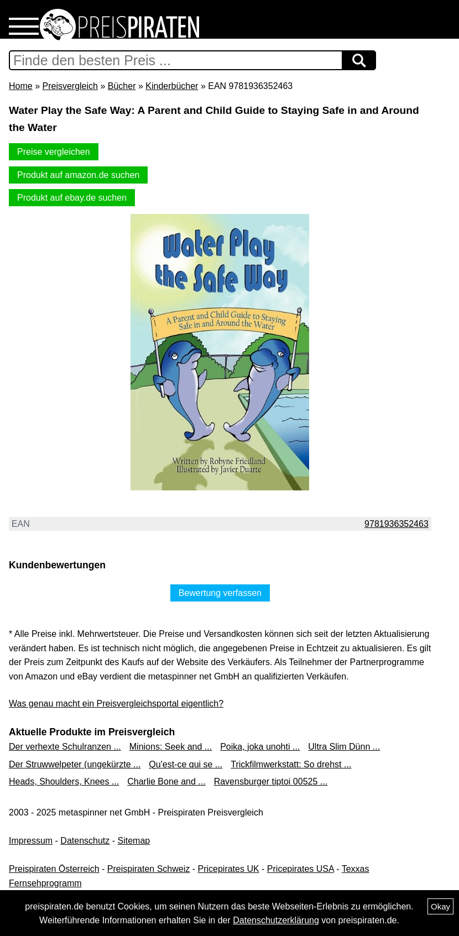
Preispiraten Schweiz (148, 869)
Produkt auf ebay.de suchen (72, 197)
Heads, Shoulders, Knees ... (64, 781)
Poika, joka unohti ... (260, 746)
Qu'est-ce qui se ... (185, 764)
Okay (440, 906)
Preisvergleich (69, 86)
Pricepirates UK (228, 869)
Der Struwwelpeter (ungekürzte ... (74, 764)
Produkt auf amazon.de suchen (78, 175)
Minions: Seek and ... (170, 746)
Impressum (31, 840)
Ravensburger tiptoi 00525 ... (270, 781)
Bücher (122, 86)
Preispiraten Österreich (54, 869)
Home (21, 86)
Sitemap (134, 840)
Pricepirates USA (300, 869)
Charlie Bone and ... (166, 781)
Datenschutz (84, 840)
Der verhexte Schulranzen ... (65, 746)
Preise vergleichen (53, 151)
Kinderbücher (171, 86)
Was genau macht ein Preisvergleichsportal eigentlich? (116, 703)
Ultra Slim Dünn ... (344, 746)
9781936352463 (396, 524)
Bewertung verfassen (220, 593)
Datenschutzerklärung (276, 920)
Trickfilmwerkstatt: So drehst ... (291, 764)
